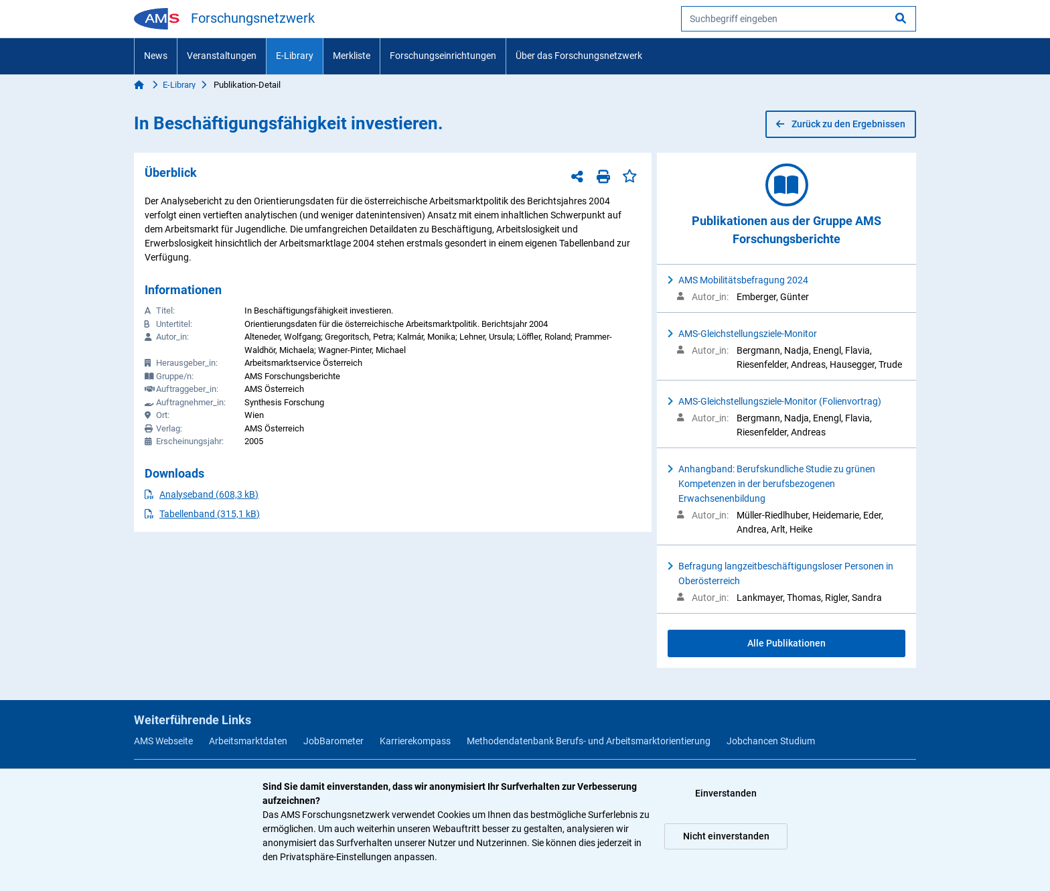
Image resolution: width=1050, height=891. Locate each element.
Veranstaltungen (221, 55)
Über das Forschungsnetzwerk (579, 55)
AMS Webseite (163, 741)
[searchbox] (798, 18)
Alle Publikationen (786, 643)
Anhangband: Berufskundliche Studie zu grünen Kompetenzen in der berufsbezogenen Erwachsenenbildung (776, 484)
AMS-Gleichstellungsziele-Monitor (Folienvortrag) (779, 401)
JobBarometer (333, 741)
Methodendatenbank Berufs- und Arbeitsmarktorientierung (588, 741)
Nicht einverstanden (726, 836)
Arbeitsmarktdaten (248, 741)
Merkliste (351, 55)
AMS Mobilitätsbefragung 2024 (743, 280)
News (155, 55)
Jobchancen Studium (771, 741)
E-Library (294, 55)
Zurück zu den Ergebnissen (840, 124)
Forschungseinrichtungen (443, 55)
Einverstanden (726, 793)
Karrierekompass (415, 741)
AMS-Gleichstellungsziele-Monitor (747, 333)
